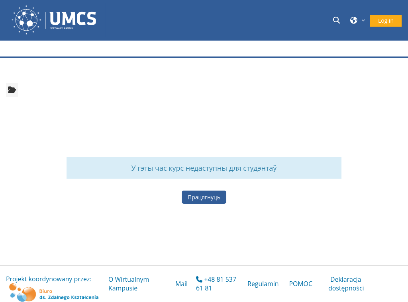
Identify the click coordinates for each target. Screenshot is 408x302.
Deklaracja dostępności (346, 283)
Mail (181, 283)
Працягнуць (204, 197)
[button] (338, 20)
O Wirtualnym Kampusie (128, 283)
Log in (386, 20)
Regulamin (263, 283)
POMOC (300, 283)
